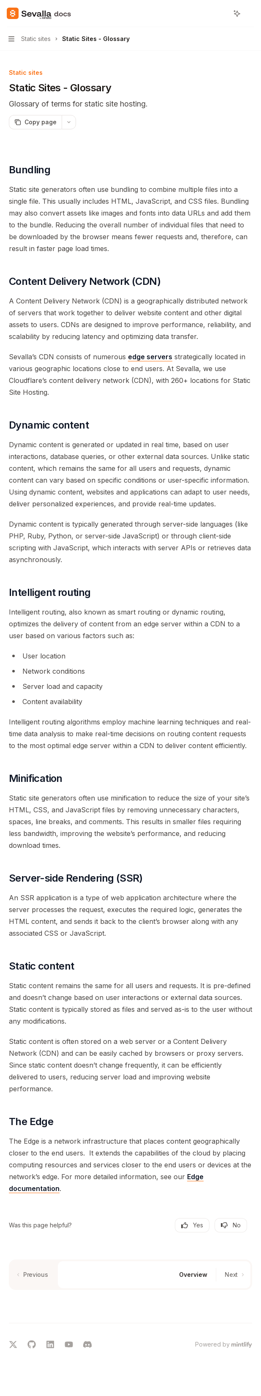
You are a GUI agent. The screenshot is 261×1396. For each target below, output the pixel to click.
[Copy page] (35, 122)
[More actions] (250, 13)
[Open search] (221, 13)
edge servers (150, 356)
